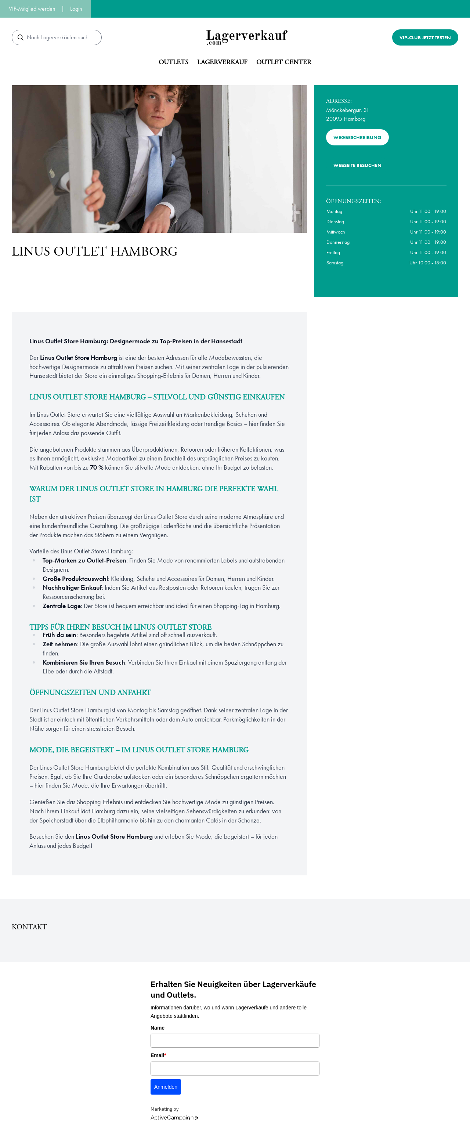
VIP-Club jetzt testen (425, 37)
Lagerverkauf (222, 62)
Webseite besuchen (357, 165)
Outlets (173, 62)
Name (157, 1028)
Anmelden (165, 1087)
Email (158, 1055)
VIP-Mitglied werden (32, 8)
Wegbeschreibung (357, 137)
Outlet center (283, 62)
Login (76, 8)
